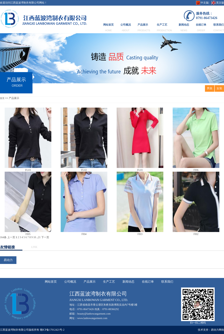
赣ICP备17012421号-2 (52, 329)
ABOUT (125, 30)
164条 (3, 237)
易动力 (8, 260)
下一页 (45, 237)
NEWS (184, 30)
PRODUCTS (144, 30)
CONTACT (218, 30)
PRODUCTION (164, 30)
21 (39, 237)
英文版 (220, 2)
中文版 (205, 2)
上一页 (11, 237)
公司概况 (125, 24)
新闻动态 (184, 24)
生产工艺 (162, 24)
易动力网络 (217, 329)
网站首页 (108, 24)
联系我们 (218, 24)
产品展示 (143, 24)
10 (34, 237)
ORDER (201, 30)
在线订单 (201, 24)
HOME (108, 30)
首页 (2, 98)
